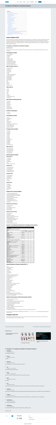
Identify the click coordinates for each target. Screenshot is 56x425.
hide (10, 11)
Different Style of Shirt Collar (25, 342)
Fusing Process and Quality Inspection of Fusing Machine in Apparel (15, 326)
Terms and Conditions (32, 419)
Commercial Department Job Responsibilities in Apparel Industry (41, 326)
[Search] (12, 416)
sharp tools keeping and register (32, 311)
